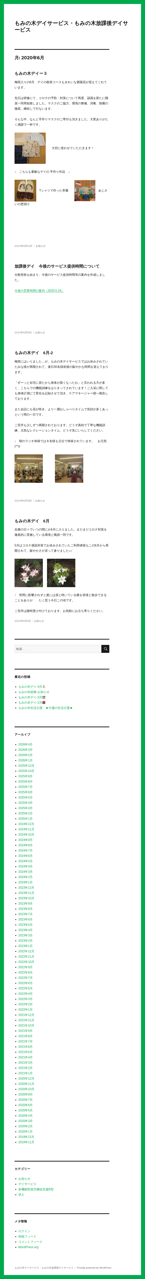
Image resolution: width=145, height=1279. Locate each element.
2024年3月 (25, 871)
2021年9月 (25, 1030)
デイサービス (27, 1184)
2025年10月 (26, 771)
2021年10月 (26, 1025)
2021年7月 (25, 1041)
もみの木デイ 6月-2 (34, 353)
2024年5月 (25, 861)
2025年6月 (25, 792)
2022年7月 (25, 977)
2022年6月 (25, 983)
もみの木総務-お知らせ (33, 692)
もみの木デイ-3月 (31, 697)
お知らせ (41, 245)
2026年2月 (25, 755)
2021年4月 (25, 1057)
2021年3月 (25, 1062)
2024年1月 (25, 882)
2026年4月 (25, 744)
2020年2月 (25, 1126)
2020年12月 (26, 1078)
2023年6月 (25, 919)
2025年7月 (25, 786)
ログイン (24, 1231)
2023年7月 (25, 914)
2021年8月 (25, 1036)
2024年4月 (25, 866)
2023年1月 (25, 946)
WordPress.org (28, 1247)
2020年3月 (25, 1121)
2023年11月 (26, 893)
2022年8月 (25, 972)
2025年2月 (25, 813)
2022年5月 (25, 988)
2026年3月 (25, 749)
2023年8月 (25, 908)
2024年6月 (25, 855)
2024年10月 (26, 834)
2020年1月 (25, 1131)
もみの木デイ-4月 (31, 686)
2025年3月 (25, 808)
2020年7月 (25, 1099)
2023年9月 (25, 903)
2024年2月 (25, 877)
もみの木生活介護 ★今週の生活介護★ (45, 707)
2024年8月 (25, 845)
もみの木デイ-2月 (31, 702)
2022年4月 (25, 993)
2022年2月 (25, 1004)
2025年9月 (25, 776)
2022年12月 (26, 951)
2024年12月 (26, 824)
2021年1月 (25, 1073)
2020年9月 (25, 1094)
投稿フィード (27, 1236)
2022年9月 (25, 967)
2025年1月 (25, 818)
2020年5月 (25, 1110)
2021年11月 (26, 1020)
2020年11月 (26, 1083)
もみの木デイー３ (31, 73)
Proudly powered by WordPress (94, 1267)
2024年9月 (25, 839)
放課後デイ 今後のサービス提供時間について (57, 266)
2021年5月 (25, 1052)
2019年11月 (26, 1142)
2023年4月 (25, 930)
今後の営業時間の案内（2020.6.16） (39, 290)
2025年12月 (26, 765)
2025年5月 (25, 797)
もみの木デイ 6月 (32, 521)
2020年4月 (25, 1115)
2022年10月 (26, 961)
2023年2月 (25, 940)
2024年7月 (25, 850)
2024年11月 (26, 829)
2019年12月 (26, 1136)
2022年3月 (25, 999)
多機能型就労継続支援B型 (36, 1189)
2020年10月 (26, 1089)
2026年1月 (25, 760)
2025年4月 (25, 802)
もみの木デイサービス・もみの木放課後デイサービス (44, 1267)
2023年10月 (26, 898)
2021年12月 (26, 1014)
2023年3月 (25, 935)
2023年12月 (26, 887)
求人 (21, 1194)
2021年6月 (25, 1046)
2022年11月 (26, 956)
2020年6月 (25, 1105)
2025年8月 (25, 781)
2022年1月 (25, 1009)
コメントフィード (30, 1241)
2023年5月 (25, 924)
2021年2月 (25, 1068)
